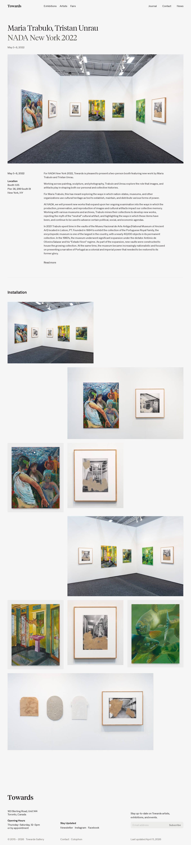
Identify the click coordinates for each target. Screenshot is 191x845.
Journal (152, 6)
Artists (64, 6)
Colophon (76, 839)
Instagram (81, 827)
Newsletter (66, 827)
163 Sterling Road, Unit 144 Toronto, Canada (22, 813)
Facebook (93, 827)
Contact (167, 6)
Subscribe (175, 825)
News (180, 6)
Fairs (73, 6)
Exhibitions (50, 6)
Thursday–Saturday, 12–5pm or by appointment (24, 826)
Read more (50, 262)
